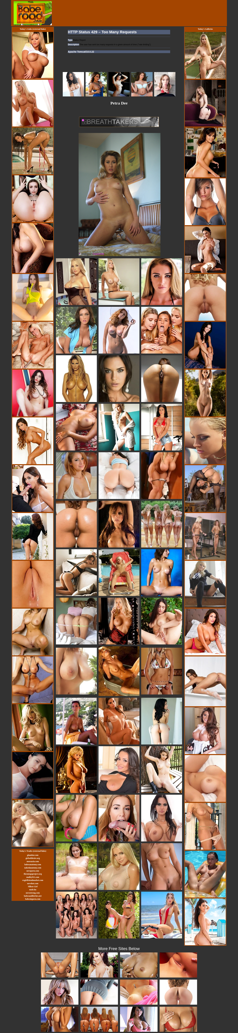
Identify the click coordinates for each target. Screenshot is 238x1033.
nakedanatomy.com (32, 868)
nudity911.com (32, 877)
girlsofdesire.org (33, 858)
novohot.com (32, 883)
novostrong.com (33, 893)
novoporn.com (32, 871)
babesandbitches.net (33, 896)
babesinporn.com (32, 899)
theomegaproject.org (33, 874)
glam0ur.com (33, 855)
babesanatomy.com (32, 864)
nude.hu (32, 889)
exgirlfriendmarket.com (32, 880)
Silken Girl (33, 886)
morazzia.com (33, 861)
